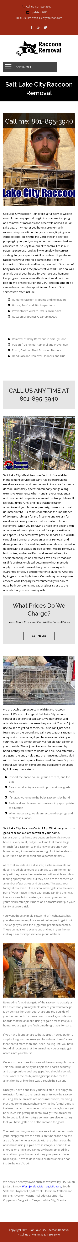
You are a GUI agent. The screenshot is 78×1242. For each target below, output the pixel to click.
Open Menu (23, 67)
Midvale (55, 1186)
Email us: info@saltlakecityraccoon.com (39, 18)
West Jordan (30, 1186)
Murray (44, 1186)
